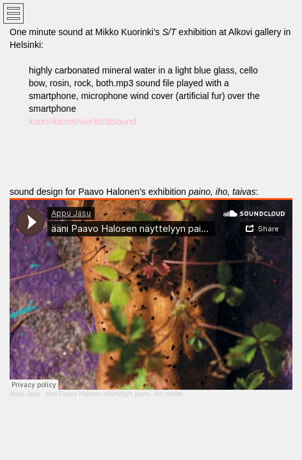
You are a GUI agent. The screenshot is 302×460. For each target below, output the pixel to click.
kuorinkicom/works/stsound (82, 121)
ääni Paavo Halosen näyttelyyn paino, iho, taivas (114, 393)
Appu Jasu (25, 393)
